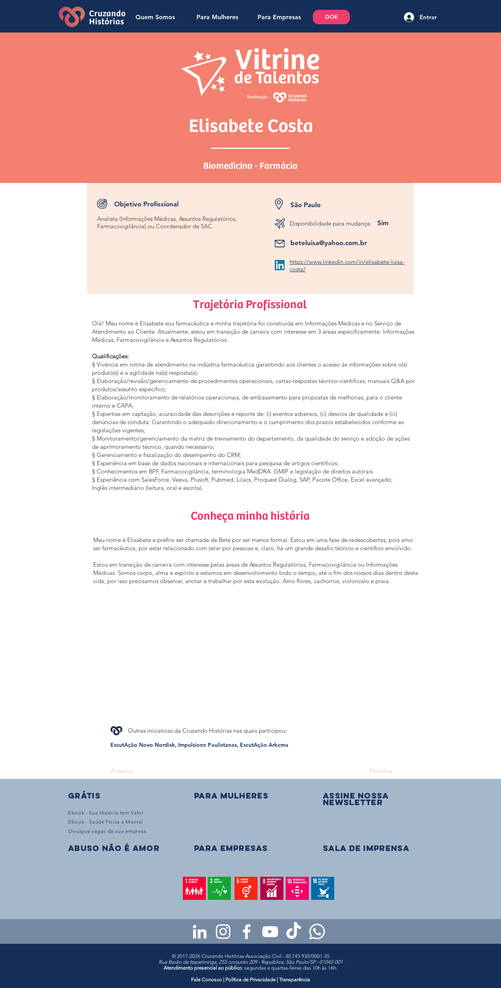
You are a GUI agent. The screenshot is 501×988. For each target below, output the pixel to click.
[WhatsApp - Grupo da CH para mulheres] (317, 931)
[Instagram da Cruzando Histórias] (223, 931)
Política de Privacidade (250, 980)
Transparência (294, 980)
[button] (356, 799)
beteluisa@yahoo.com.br (328, 243)
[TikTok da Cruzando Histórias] (293, 931)
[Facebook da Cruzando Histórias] (246, 931)
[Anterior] (136, 771)
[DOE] (331, 17)
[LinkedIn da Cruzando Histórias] (199, 931)
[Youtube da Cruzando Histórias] (270, 931)
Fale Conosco (207, 980)
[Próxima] (372, 771)
